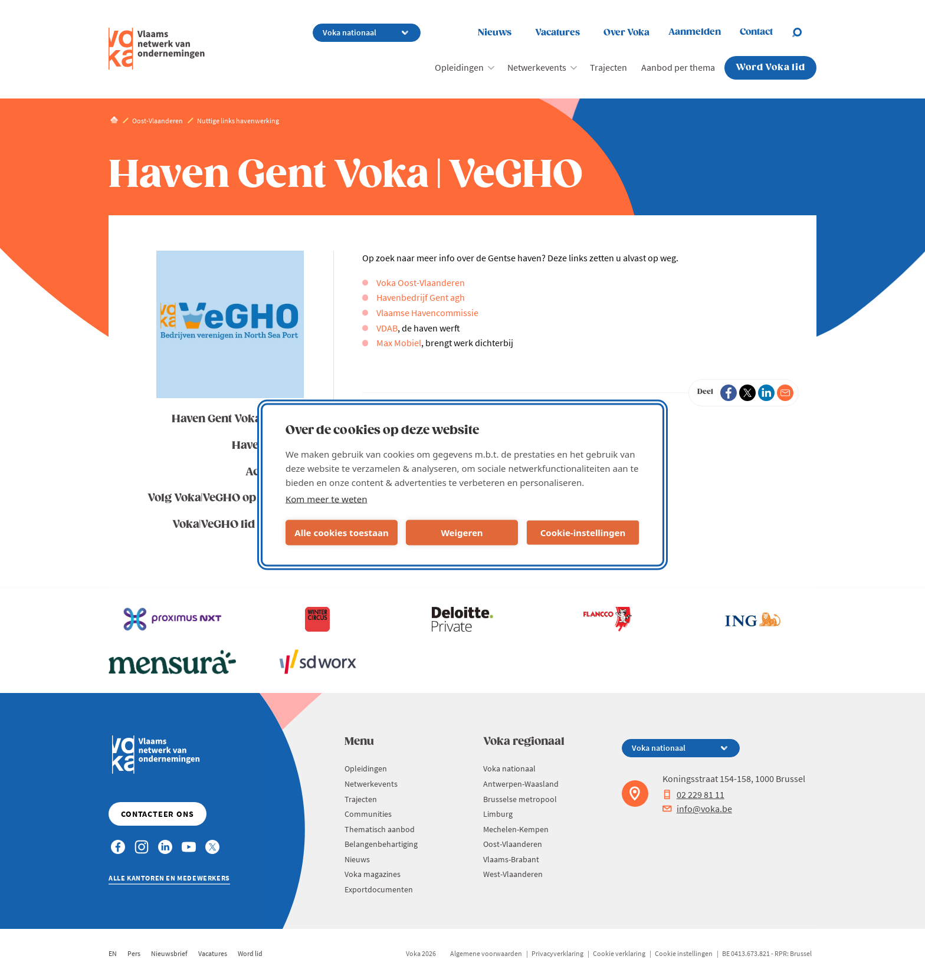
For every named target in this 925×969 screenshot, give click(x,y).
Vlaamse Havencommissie (427, 312)
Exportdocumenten (379, 889)
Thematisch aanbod (380, 829)
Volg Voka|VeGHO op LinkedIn (226, 498)
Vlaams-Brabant (511, 859)
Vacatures (557, 32)
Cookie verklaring (619, 953)
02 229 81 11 (693, 794)
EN (113, 953)
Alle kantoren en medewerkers (169, 877)
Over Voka (626, 32)
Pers (133, 953)
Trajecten (608, 67)
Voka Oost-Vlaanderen (420, 282)
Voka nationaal (509, 768)
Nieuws (494, 32)
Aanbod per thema (678, 67)
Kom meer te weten (327, 498)
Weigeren (462, 532)
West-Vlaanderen (513, 874)
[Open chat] (804, 32)
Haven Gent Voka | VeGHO (238, 419)
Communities (368, 814)
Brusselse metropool (520, 799)
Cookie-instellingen (583, 532)
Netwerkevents (536, 67)
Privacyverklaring (557, 953)
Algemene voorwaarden (486, 953)
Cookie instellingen (684, 953)
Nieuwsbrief (169, 953)
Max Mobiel (398, 343)
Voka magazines (373, 874)
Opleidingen (459, 67)
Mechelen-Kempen (516, 829)
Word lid (250, 953)
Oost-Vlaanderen (512, 844)
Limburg (498, 814)
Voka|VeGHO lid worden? (238, 524)
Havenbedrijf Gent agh (420, 297)
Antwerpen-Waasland (521, 784)
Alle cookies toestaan (341, 532)
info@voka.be (697, 808)
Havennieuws (268, 445)
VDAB (387, 328)
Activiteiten (275, 472)
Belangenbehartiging (381, 844)
